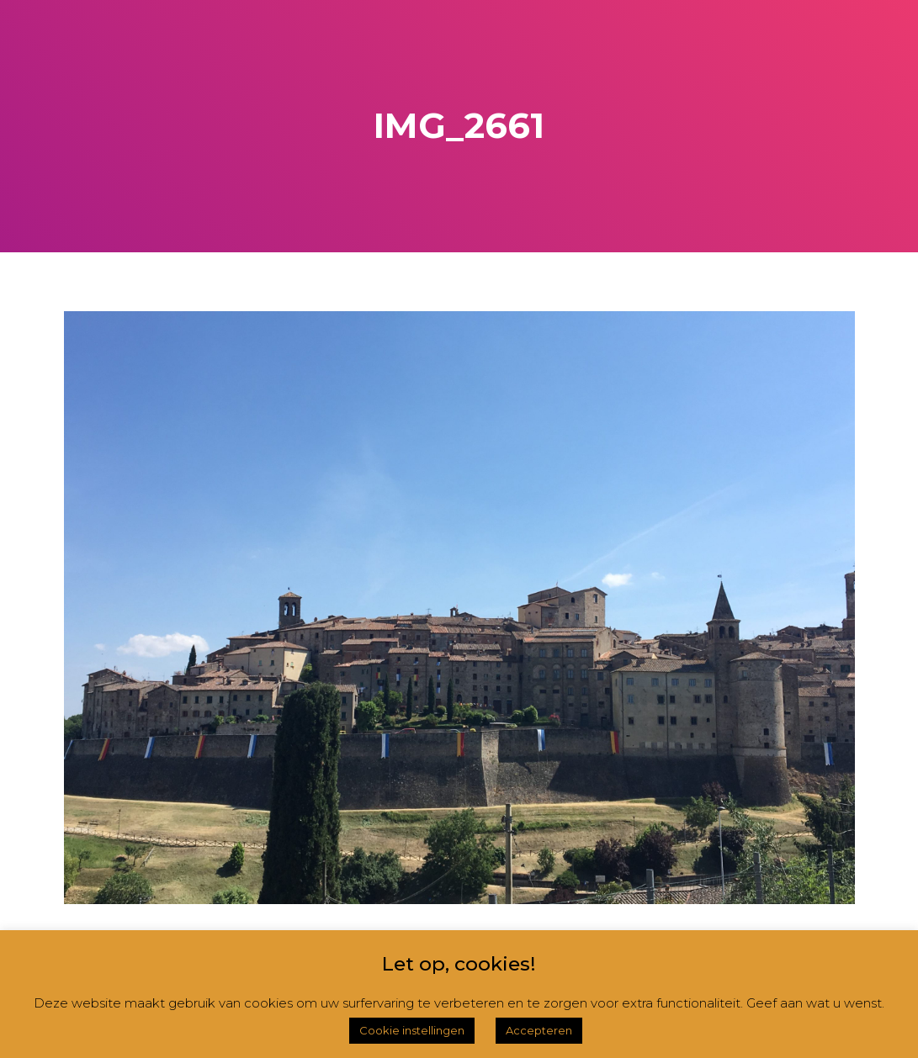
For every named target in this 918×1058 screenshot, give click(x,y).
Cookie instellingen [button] (411, 1030)
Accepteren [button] (539, 1030)
